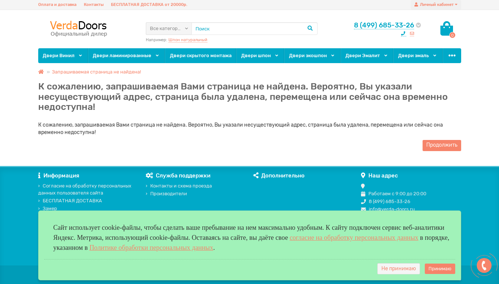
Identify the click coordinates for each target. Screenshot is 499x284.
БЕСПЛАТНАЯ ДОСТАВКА (70, 200)
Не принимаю (398, 268)
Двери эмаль (417, 55)
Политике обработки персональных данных (151, 247)
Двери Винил (63, 55)
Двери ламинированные (126, 55)
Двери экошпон (312, 55)
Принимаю (440, 268)
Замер (47, 208)
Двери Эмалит (366, 55)
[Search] (254, 28)
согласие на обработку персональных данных (354, 237)
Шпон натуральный (187, 39)
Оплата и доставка (57, 4)
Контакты (94, 4)
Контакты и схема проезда (179, 186)
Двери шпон (260, 55)
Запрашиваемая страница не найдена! (96, 72)
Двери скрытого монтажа (201, 55)
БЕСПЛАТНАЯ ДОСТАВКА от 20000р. (149, 4)
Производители (166, 193)
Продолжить (441, 145)
